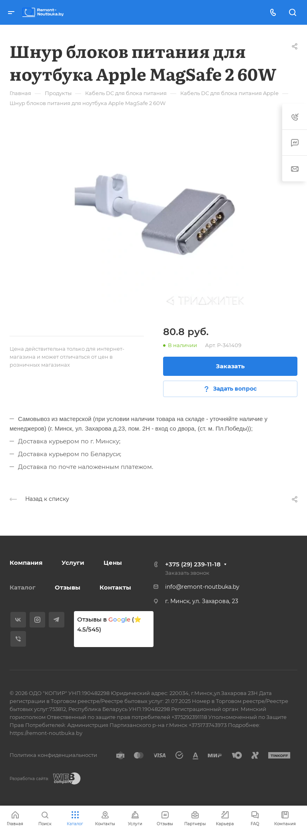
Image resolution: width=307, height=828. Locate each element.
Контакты (115, 587)
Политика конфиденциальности (53, 755)
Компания (26, 562)
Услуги (73, 562)
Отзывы (67, 587)
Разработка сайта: (29, 778)
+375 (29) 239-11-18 (193, 564)
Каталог (23, 587)
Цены (113, 562)
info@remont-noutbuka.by (202, 586)
